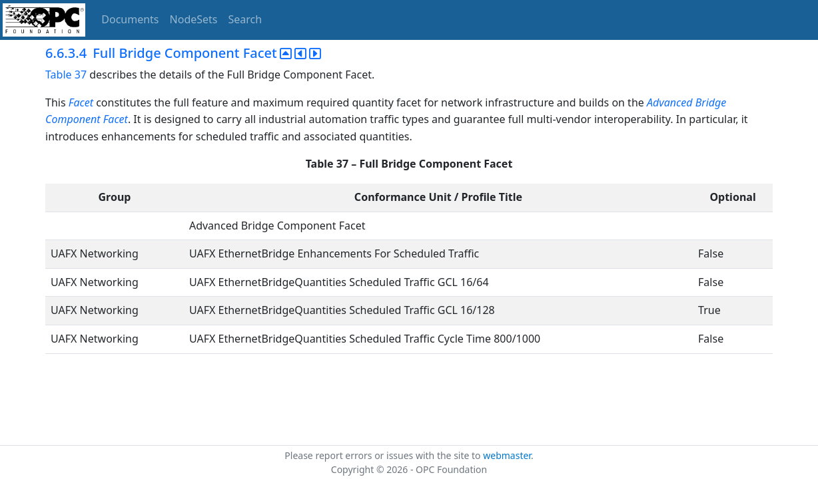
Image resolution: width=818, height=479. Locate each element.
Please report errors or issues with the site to (383, 455)
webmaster (507, 455)
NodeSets (194, 19)
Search (245, 19)
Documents (130, 19)
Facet (81, 102)
